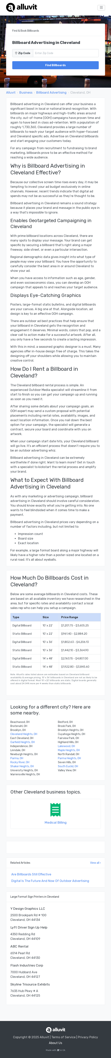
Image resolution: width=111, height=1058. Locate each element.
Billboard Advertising (51, 92)
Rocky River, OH (19, 762)
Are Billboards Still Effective (31, 874)
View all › (95, 862)
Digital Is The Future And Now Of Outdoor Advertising (50, 881)
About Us (55, 1043)
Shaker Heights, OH (22, 766)
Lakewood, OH (66, 746)
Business (25, 92)
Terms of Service (63, 1037)
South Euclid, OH (68, 766)
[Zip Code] (66, 53)
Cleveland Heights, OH (23, 734)
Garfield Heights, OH (22, 742)
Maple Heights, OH (69, 750)
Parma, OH (16, 758)
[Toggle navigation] (101, 7)
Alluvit (11, 92)
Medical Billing (55, 822)
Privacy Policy (88, 1037)
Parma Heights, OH (69, 758)
